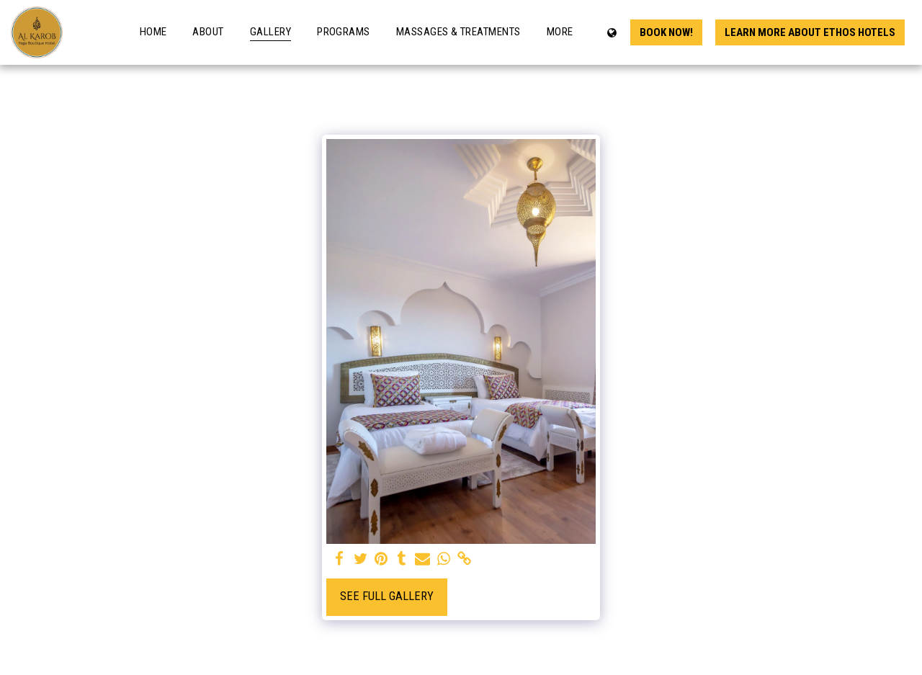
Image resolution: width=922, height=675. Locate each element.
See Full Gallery (387, 596)
